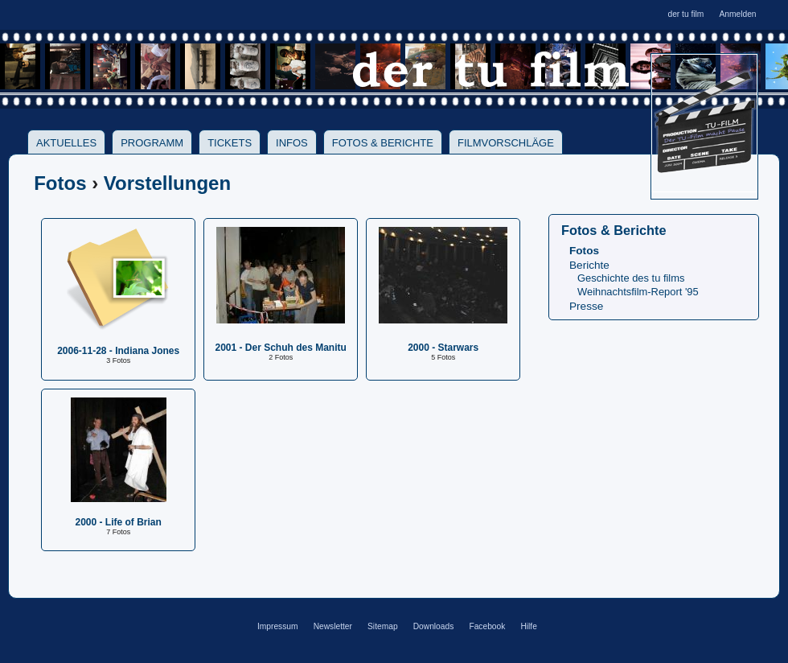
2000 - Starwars (443, 347)
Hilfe (528, 626)
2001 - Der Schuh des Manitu (280, 347)
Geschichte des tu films (630, 278)
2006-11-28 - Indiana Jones (118, 350)
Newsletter (333, 626)
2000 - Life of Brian (119, 522)
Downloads (433, 626)
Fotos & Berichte (382, 143)
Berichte (589, 265)
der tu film (685, 14)
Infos (292, 143)
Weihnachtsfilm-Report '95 (638, 292)
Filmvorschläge (506, 143)
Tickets (229, 143)
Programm (152, 143)
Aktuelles (66, 143)
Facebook (487, 626)
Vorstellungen (167, 183)
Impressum (277, 626)
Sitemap (382, 626)
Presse (586, 306)
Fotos (60, 183)
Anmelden (737, 14)
